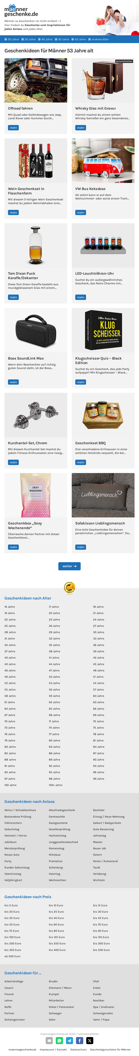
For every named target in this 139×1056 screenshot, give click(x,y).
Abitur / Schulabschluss (20, 810)
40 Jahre (10, 657)
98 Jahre (54, 778)
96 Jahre (98, 772)
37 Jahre (9, 651)
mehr (13, 127)
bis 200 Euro (12, 943)
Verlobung (99, 873)
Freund (9, 994)
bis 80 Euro (56, 930)
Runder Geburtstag (17, 867)
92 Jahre (54, 766)
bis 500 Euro (101, 950)
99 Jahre (98, 778)
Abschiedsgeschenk (62, 810)
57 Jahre (98, 689)
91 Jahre (9, 766)
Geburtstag (11, 829)
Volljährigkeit (13, 880)
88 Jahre (10, 759)
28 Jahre (10, 632)
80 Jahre (54, 740)
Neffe (7, 1007)
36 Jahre (98, 645)
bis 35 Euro (11, 918)
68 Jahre (54, 715)
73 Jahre (9, 727)
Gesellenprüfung (59, 829)
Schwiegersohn (103, 1013)
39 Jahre (98, 651)
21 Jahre (98, 613)
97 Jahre (9, 778)
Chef (96, 981)
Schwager (55, 1013)
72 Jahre (98, 721)
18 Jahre (98, 606)
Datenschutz (78, 1049)
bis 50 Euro (11, 924)
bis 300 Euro (101, 943)
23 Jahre (54, 619)
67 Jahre (9, 715)
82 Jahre (10, 746)
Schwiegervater (14, 1019)
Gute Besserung (103, 829)
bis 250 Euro (57, 943)
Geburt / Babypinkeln (107, 823)
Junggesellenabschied (63, 842)
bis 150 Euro (101, 937)
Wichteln (99, 880)
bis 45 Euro (100, 918)
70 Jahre (9, 721)
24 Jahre (98, 619)
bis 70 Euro (100, 924)
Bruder (53, 981)
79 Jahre (9, 740)
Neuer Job (99, 848)
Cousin (8, 988)
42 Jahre (98, 657)
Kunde (97, 994)
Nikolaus (55, 854)
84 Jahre (98, 746)
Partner (9, 1013)
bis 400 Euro (57, 950)
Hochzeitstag (57, 835)
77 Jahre (54, 734)
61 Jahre (9, 702)
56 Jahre (54, 689)
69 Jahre (98, 715)
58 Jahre (10, 696)
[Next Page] (69, 566)
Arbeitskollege (13, 981)
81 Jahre (98, 740)
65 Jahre (54, 708)
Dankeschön (57, 816)
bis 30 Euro (100, 911)
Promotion (55, 861)
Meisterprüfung (14, 848)
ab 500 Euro (12, 956)
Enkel (96, 988)
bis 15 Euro (100, 905)
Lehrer (8, 1000)
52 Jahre (10, 683)
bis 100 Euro (12, 937)
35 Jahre (54, 645)
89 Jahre (54, 759)
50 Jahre (54, 676)
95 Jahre (54, 772)
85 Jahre (10, 753)
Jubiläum (10, 842)
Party (7, 861)
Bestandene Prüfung (17, 816)
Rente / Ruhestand (105, 861)
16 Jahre (9, 606)
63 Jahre (98, 702)
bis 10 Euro (56, 905)
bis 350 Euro (12, 950)
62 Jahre (54, 702)
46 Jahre (10, 670)
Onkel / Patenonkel (61, 1007)
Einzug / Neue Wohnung (109, 816)
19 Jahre (9, 613)
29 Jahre (54, 632)
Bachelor (99, 810)
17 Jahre (54, 606)
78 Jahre (98, 734)
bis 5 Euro (11, 905)
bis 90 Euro (100, 930)
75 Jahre (98, 727)
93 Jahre (98, 766)
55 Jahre (10, 689)
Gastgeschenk (58, 823)
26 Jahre (54, 626)
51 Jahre (98, 676)
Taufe (96, 867)
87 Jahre (98, 753)
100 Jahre (10, 785)
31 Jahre (9, 638)
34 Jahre (10, 645)
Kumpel (54, 994)
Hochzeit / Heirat (15, 835)
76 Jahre (9, 734)
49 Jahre (10, 676)
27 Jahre (98, 626)
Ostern (97, 854)
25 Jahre (10, 626)
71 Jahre (54, 721)
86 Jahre (54, 753)
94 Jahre (10, 772)
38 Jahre (54, 651)
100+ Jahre (55, 785)
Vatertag (54, 873)
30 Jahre (98, 632)
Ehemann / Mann (60, 988)
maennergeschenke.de (22, 1049)
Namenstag (56, 848)
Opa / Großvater (103, 1007)
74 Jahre (54, 727)
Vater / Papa (101, 1019)
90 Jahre (98, 759)
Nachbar (98, 1000)
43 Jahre (10, 664)
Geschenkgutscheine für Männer (110, 1049)
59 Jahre (54, 696)
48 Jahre (98, 670)
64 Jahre (10, 708)
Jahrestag (99, 835)
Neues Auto (11, 854)
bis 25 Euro (56, 911)
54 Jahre (98, 683)
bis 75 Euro (11, 930)
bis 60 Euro (56, 924)
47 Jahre (54, 670)
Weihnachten (57, 880)
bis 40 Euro (56, 918)
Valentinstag (12, 873)
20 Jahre (54, 613)
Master (97, 842)
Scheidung (56, 867)
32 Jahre (54, 638)
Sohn (52, 1019)
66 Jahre (98, 708)
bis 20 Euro (11, 911)
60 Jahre (98, 696)
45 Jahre (98, 664)
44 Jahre (54, 664)
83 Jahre (54, 746)
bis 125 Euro (57, 937)
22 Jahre (10, 619)
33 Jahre (98, 638)
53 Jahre (54, 683)
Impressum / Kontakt (53, 1049)
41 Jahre (54, 657)
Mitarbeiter (56, 1000)
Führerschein (13, 823)
